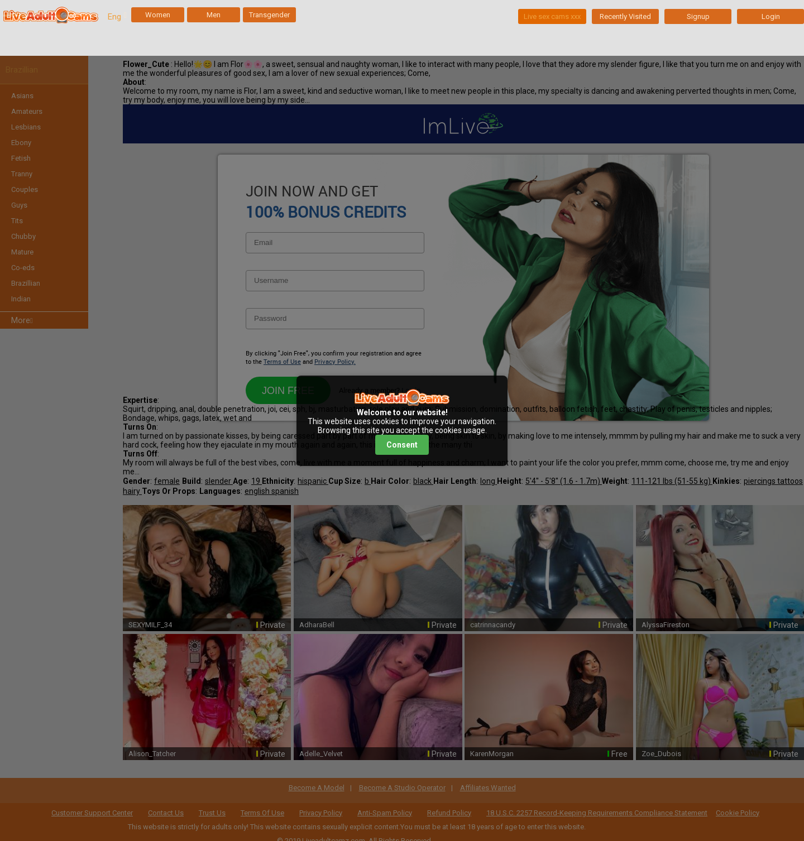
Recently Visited (625, 16)
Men (214, 15)
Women (157, 15)
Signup (698, 16)
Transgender (269, 15)
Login (771, 16)
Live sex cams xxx (552, 16)
